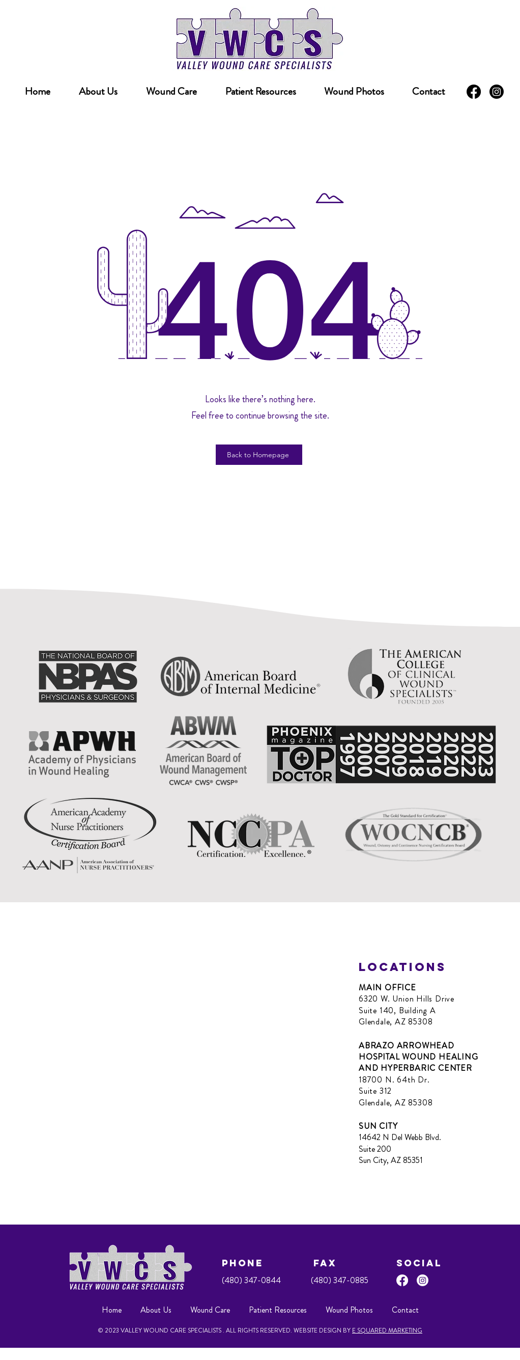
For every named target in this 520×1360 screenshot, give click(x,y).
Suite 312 (375, 1091)
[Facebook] (474, 92)
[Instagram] (496, 92)
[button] (260, 91)
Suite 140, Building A (397, 1010)
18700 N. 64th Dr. (394, 1080)
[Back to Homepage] (259, 455)
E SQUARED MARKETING (387, 1330)
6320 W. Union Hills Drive (406, 999)
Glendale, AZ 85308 (395, 1022)
